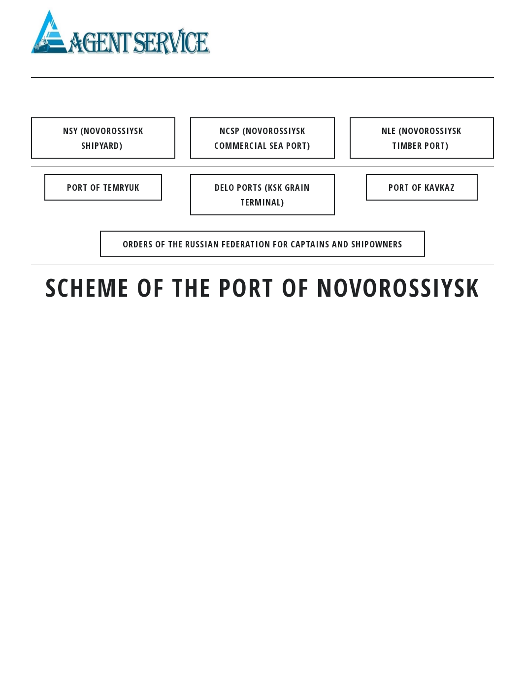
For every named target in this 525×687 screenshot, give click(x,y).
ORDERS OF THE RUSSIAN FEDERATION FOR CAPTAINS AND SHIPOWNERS (262, 244)
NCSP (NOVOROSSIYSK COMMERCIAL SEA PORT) (262, 138)
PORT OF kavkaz (422, 187)
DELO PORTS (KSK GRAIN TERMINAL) (262, 194)
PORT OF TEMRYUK (103, 187)
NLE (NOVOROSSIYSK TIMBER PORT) (421, 138)
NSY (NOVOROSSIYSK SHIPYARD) (103, 138)
